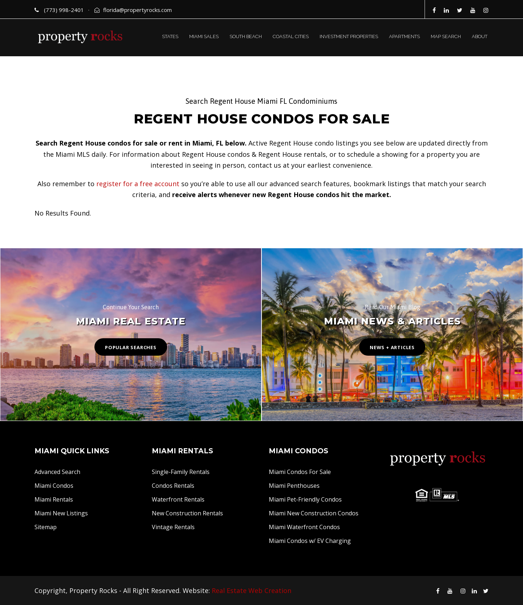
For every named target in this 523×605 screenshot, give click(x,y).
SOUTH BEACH (246, 36)
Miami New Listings (61, 513)
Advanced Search (57, 472)
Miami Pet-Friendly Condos (305, 499)
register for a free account (137, 183)
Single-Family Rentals (181, 472)
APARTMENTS (404, 36)
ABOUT (479, 36)
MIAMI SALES (204, 36)
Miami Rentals (54, 499)
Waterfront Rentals (178, 499)
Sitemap (46, 527)
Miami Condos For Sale (300, 472)
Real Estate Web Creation (251, 590)
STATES (170, 36)
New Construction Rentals (187, 513)
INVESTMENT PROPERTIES (349, 36)
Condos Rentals (173, 486)
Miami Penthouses (294, 486)
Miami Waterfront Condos (304, 527)
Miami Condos (54, 486)
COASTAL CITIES (291, 36)
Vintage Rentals (173, 527)
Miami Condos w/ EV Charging (310, 541)
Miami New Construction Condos (313, 513)
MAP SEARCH (446, 36)
